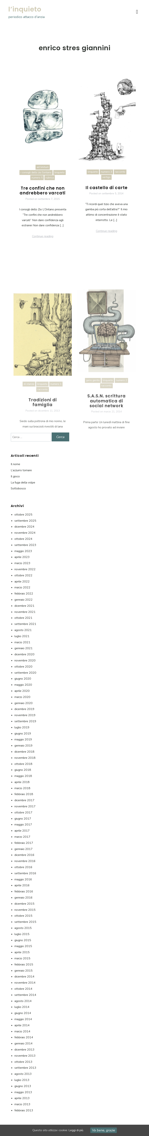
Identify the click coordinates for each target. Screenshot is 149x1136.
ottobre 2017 (23, 812)
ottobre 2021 (23, 618)
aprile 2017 (22, 831)
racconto (120, 176)
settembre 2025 (25, 521)
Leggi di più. (76, 1130)
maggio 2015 (23, 946)
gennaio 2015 (23, 971)
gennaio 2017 (23, 849)
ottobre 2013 (23, 1062)
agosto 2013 (23, 1074)
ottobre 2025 (23, 515)
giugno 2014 (22, 1013)
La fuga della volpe (23, 483)
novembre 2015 (25, 910)
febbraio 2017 (23, 843)
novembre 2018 (25, 758)
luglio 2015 (21, 934)
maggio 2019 (23, 739)
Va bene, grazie (103, 1130)
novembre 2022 (25, 569)
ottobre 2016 (23, 867)
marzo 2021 (22, 642)
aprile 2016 (22, 885)
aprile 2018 (22, 782)
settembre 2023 (25, 545)
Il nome (15, 464)
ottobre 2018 (23, 764)
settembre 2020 (25, 673)
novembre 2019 (25, 715)
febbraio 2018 (23, 794)
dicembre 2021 (24, 606)
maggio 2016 (23, 879)
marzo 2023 (22, 563)
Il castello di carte (107, 192)
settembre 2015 (25, 922)
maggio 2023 (23, 551)
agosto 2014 (23, 1001)
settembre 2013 (25, 1068)
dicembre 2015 (24, 904)
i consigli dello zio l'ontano (36, 177)
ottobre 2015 (23, 916)
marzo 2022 (22, 587)
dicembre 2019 (24, 709)
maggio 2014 (23, 1019)
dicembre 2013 (24, 1050)
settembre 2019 (25, 721)
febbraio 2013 (23, 1110)
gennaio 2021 (23, 648)
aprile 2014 (22, 1025)
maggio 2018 (23, 776)
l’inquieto (24, 9)
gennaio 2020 (23, 703)
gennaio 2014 (23, 1043)
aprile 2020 (22, 691)
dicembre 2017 (24, 800)
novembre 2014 (25, 983)
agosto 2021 (23, 630)
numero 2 (121, 428)
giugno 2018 (22, 770)
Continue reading (42, 241)
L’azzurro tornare (21, 470)
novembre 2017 (25, 806)
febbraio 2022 (23, 594)
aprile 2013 (22, 1098)
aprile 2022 (22, 581)
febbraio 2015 (23, 964)
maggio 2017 (23, 825)
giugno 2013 (22, 1086)
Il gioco (15, 476)
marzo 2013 (22, 1104)
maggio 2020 (23, 685)
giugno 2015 (22, 940)
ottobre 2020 (23, 667)
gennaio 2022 (23, 600)
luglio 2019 (21, 727)
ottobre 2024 (23, 539)
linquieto (59, 177)
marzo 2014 (22, 1031)
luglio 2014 (21, 1007)
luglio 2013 (21, 1080)
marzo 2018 (22, 788)
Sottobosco (18, 488)
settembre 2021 (25, 624)
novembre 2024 (25, 533)
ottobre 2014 (23, 989)
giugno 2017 (22, 819)
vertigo (106, 182)
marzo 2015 (22, 958)
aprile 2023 (22, 557)
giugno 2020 (22, 679)
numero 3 (106, 176)
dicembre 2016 (24, 855)
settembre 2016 (25, 873)
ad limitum (43, 172)
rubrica (50, 182)
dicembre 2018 (24, 752)
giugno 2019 (22, 734)
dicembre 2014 (24, 977)
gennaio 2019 (23, 746)
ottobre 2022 (23, 575)
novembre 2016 (25, 861)
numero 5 (37, 182)
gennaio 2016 (23, 898)
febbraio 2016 (23, 891)
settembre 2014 (25, 995)
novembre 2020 (25, 660)
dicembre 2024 (24, 527)
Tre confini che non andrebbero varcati (43, 195)
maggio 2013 (23, 1092)
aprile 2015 (22, 952)
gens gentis (93, 428)
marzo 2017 (22, 837)
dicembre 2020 (24, 654)
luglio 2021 (21, 636)
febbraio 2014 (23, 1037)
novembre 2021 (25, 612)
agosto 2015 (23, 928)
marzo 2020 (22, 697)
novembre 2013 (25, 1056)
